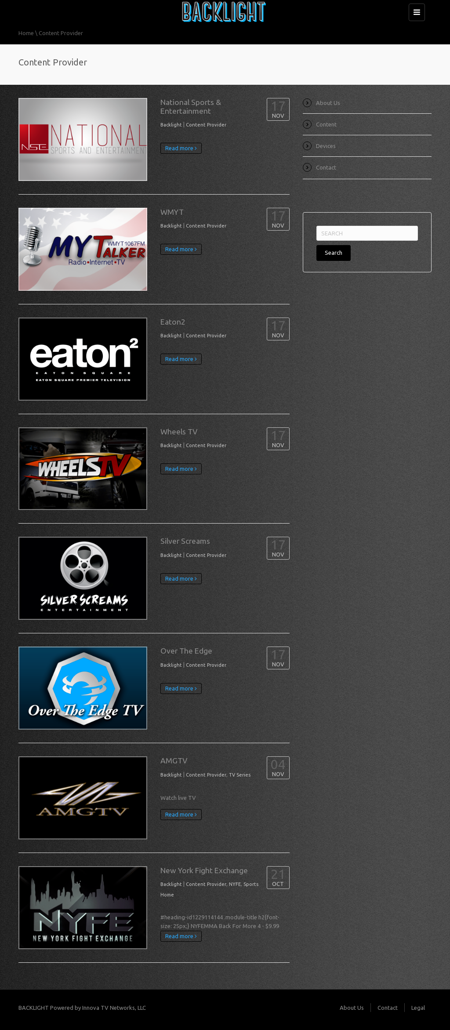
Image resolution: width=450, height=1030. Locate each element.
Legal (418, 1008)
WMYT (172, 212)
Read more (181, 148)
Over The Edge (186, 651)
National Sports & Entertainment (190, 106)
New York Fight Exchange (204, 870)
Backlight (171, 124)
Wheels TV (178, 431)
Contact (326, 167)
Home (26, 33)
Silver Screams (185, 541)
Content (326, 124)
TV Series (239, 774)
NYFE (235, 884)
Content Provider (206, 124)
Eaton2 (172, 322)
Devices (326, 146)
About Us (328, 103)
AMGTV (173, 760)
